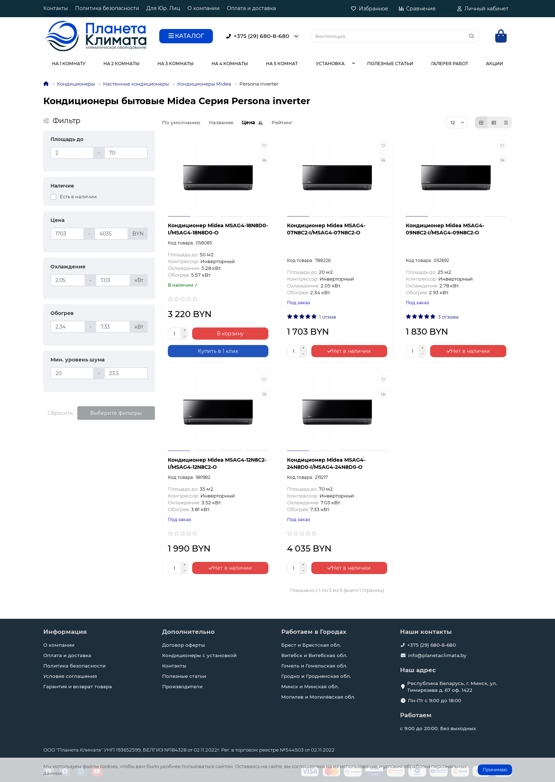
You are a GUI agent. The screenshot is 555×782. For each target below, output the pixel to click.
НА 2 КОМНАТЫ (121, 63)
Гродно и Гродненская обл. (316, 676)
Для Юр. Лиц (163, 8)
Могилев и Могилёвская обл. (318, 697)
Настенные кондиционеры (136, 84)
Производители (182, 686)
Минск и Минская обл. (310, 686)
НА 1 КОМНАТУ (69, 63)
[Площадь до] (72, 153)
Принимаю (495, 769)
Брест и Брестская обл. (311, 645)
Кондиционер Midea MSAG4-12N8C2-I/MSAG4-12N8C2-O (217, 463)
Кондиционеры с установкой (199, 655)
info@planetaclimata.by (437, 655)
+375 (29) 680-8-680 (256, 36)
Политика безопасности (107, 8)
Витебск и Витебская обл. (314, 655)
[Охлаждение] (67, 280)
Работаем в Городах (313, 631)
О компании (204, 8)
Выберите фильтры (116, 413)
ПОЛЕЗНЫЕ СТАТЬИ (390, 63)
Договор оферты (183, 645)
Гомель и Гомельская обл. (314, 666)
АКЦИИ (494, 63)
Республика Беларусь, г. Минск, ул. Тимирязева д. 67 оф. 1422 (452, 686)
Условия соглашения (70, 676)
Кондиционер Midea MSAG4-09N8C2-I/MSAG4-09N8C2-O (445, 229)
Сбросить (60, 413)
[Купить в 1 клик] (218, 351)
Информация (65, 631)
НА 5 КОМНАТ (282, 63)
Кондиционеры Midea (204, 84)
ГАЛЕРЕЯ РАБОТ (449, 63)
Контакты (55, 8)
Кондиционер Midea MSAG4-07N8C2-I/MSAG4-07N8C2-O (326, 229)
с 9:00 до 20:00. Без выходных (438, 728)
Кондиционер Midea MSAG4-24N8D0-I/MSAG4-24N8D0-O (326, 463)
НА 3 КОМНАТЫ (175, 63)
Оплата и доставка (251, 8)
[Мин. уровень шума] (72, 373)
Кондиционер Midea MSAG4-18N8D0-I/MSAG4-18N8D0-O (218, 229)
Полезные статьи (184, 676)
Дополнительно (188, 631)
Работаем (416, 715)
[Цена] (67, 234)
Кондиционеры (76, 84)
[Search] (395, 36)
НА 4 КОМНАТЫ (229, 63)
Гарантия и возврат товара (77, 686)
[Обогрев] (67, 327)
